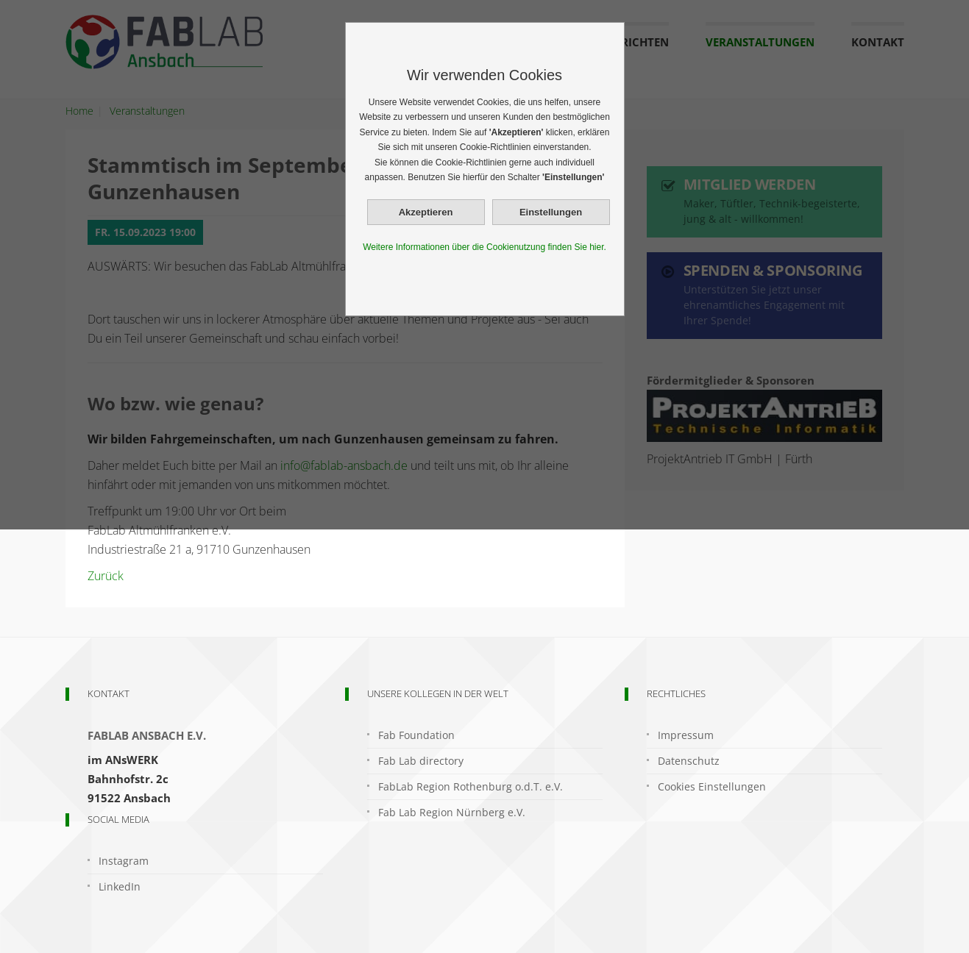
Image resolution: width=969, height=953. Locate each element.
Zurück (106, 576)
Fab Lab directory (421, 761)
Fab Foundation (416, 735)
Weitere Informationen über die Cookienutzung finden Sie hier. (484, 247)
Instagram (124, 861)
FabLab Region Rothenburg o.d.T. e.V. (470, 786)
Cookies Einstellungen (712, 786)
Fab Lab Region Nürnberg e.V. (451, 812)
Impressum (686, 735)
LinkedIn (120, 886)
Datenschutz (689, 761)
